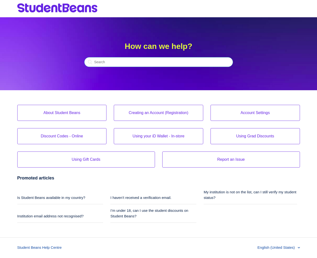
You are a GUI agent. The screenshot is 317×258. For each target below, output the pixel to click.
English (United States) (276, 247)
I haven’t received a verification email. (140, 198)
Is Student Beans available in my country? (51, 198)
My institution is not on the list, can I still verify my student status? (250, 195)
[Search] (158, 62)
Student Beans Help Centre (39, 247)
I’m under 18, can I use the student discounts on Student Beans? (149, 213)
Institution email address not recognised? (50, 216)
